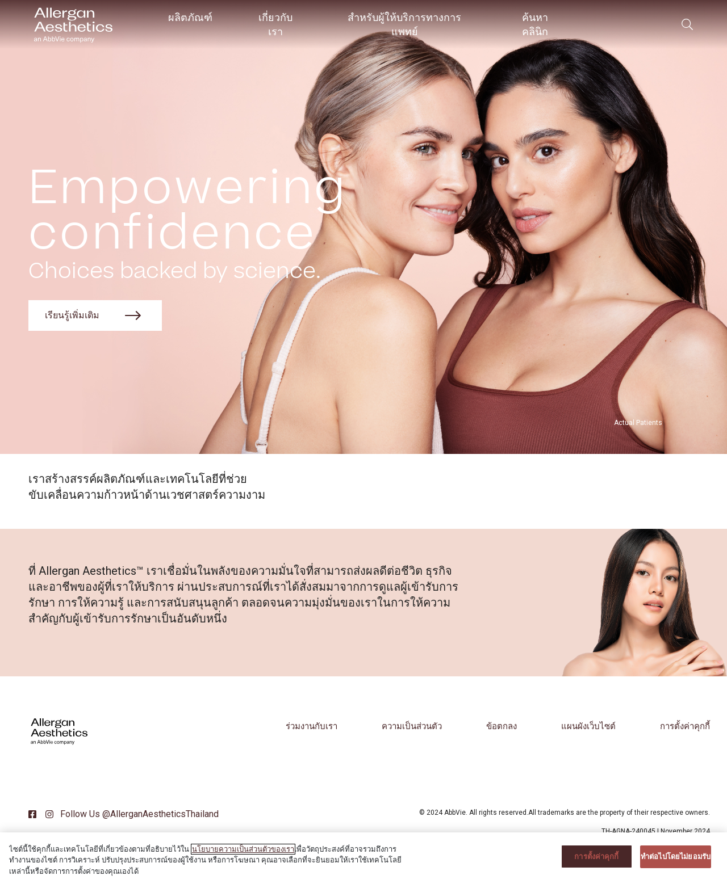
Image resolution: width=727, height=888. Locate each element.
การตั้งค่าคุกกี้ (685, 726)
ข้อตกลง (501, 726)
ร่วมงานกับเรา (311, 726)
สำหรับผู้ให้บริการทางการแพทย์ (404, 24)
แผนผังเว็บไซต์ (588, 726)
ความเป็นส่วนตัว (412, 726)
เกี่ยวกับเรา (275, 24)
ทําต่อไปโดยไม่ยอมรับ (676, 865)
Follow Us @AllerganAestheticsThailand (138, 814)
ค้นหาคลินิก (535, 24)
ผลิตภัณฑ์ (190, 17)
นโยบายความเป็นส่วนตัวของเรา (243, 858)
